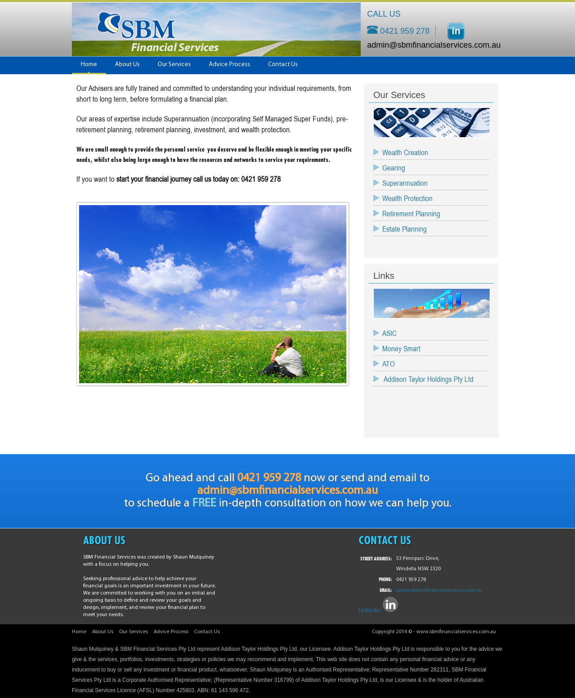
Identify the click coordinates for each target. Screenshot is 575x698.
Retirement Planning (411, 213)
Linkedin (369, 610)
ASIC (389, 333)
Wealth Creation (405, 152)
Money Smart (401, 348)
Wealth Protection (407, 198)
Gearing (393, 167)
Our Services (174, 64)
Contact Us (283, 64)
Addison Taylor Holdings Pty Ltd (427, 379)
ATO (388, 363)
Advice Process (229, 64)
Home (89, 64)
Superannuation (405, 183)
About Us (127, 64)
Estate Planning (404, 229)
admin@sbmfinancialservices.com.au (429, 44)
